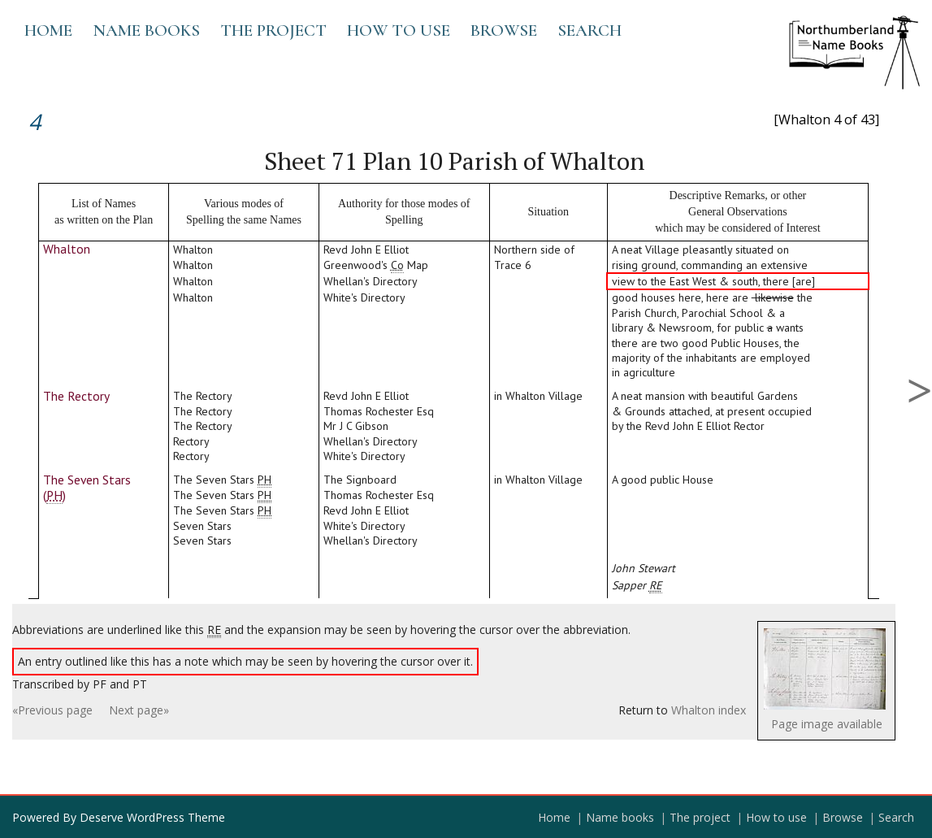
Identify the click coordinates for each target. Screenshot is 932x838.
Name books (146, 30)
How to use (398, 30)
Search (589, 30)
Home (48, 30)
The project (273, 30)
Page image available (826, 724)
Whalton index (708, 710)
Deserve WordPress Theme (152, 817)
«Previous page (52, 710)
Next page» (139, 710)
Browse (503, 30)
